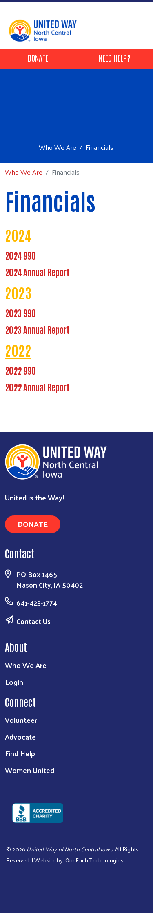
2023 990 (20, 312)
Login (14, 681)
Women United (29, 770)
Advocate (20, 736)
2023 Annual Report (37, 329)
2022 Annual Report (37, 387)
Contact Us (33, 621)
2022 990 (20, 370)
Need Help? (115, 57)
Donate (38, 57)
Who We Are (57, 147)
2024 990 (20, 255)
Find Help (20, 753)
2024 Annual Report (37, 272)
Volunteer (21, 719)
